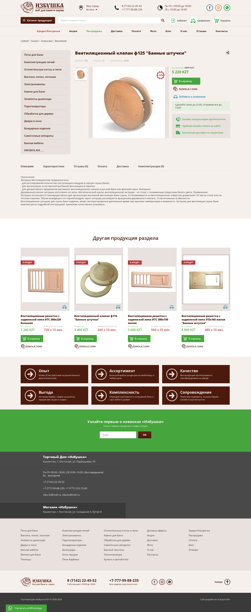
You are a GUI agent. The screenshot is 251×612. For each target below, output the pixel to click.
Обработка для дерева (38, 113)
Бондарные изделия (37, 128)
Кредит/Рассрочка (48, 31)
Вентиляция (61, 40)
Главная (25, 40)
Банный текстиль (114, 549)
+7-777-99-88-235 (132, 9)
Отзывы (201, 31)
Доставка (116, 31)
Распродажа (94, 31)
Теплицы (26, 559)
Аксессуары (47, 40)
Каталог (35, 40)
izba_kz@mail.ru (52, 494)
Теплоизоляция (113, 554)
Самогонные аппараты (38, 136)
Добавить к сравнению (192, 96)
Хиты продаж (70, 554)
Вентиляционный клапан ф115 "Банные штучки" (95, 317)
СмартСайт (224, 599)
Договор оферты (156, 530)
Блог (168, 31)
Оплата (136, 31)
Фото (153, 31)
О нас (183, 31)
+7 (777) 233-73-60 (76, 488)
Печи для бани (33, 55)
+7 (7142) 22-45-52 (54, 481)
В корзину (185, 81)
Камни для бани (34, 91)
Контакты (222, 31)
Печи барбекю (70, 559)
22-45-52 (82, 580)
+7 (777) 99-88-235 (54, 488)
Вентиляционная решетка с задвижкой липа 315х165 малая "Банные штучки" (203, 319)
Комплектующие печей (39, 62)
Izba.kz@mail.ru (71, 494)
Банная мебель (34, 143)
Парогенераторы (35, 106)
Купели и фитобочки (116, 559)
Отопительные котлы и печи (43, 69)
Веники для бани (31, 554)
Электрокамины (34, 84)
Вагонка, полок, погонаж (40, 77)
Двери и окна (33, 121)
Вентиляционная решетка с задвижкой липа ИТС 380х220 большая (41, 319)
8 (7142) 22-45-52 (132, 6)
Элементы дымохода (37, 99)
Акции (73, 31)
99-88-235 (124, 580)
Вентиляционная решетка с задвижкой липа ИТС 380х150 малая (148, 319)
